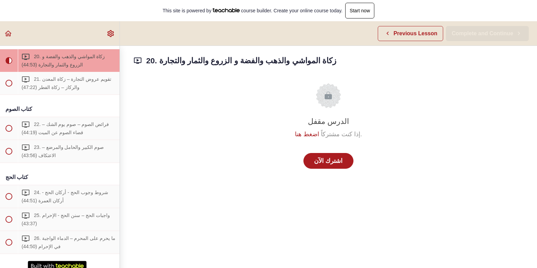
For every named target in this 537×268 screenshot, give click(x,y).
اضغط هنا (307, 134)
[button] (8, 33)
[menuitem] (111, 33)
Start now (360, 10)
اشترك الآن (328, 160)
